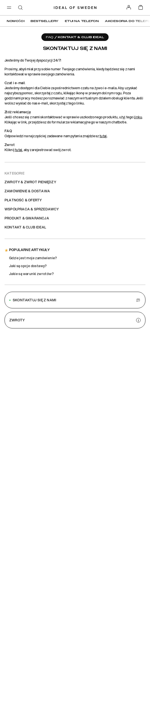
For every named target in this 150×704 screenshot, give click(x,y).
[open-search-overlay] (20, 8)
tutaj (103, 136)
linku (138, 117)
